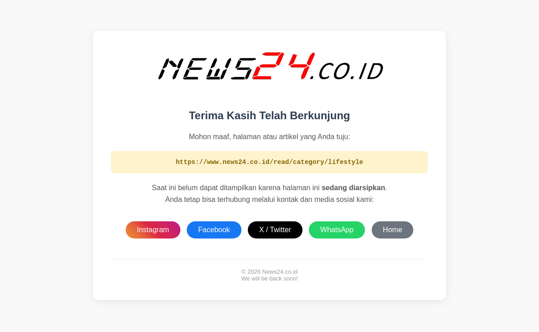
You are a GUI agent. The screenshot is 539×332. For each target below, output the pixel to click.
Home (392, 231)
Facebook (214, 231)
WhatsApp (337, 231)
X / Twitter (275, 231)
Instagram (153, 231)
